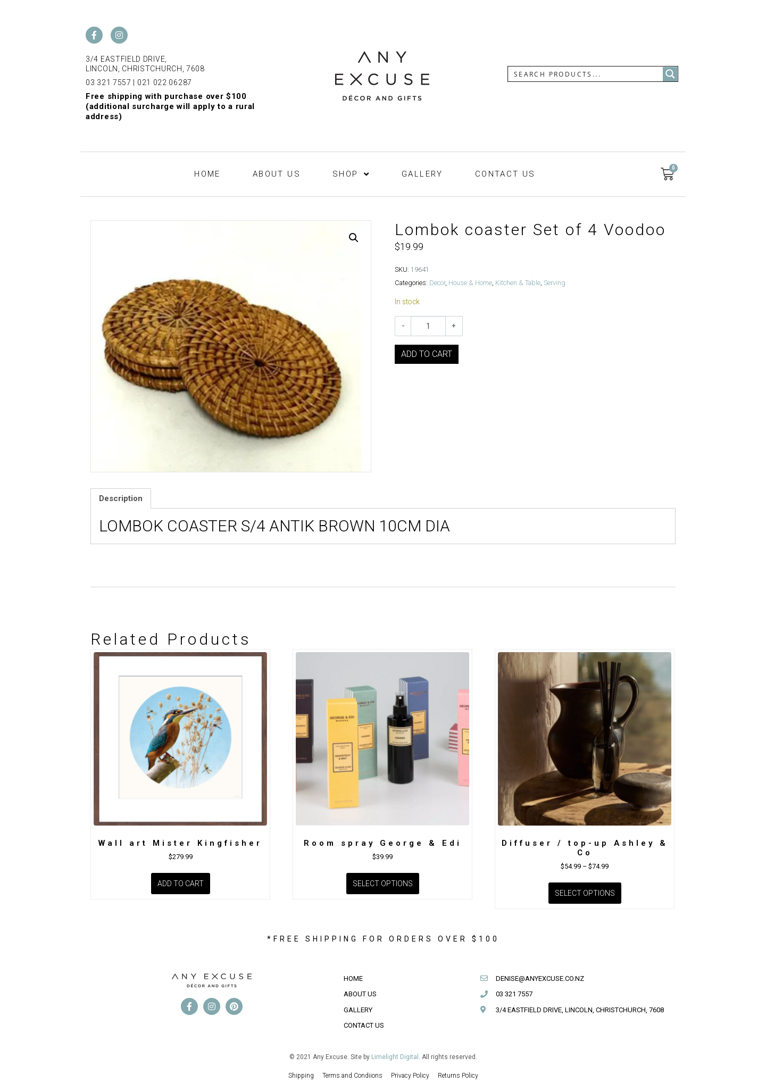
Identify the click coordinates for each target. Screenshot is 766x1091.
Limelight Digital (395, 1057)
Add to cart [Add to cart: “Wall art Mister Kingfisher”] (180, 883)
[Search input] (586, 74)
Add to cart (426, 354)
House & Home (470, 283)
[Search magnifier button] (670, 73)
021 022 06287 (164, 82)
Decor (437, 283)
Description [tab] (121, 498)
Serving (554, 283)
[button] (353, 237)
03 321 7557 (108, 82)
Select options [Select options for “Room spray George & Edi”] (383, 883)
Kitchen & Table (517, 283)
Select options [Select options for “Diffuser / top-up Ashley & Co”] (585, 893)
